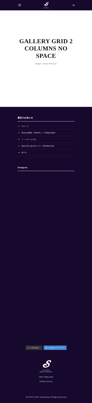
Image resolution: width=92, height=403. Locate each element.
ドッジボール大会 (28, 139)
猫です (24, 152)
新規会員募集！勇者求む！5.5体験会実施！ (38, 132)
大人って (25, 126)
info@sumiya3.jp (46, 381)
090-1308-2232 (46, 377)
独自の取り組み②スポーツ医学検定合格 (37, 146)
